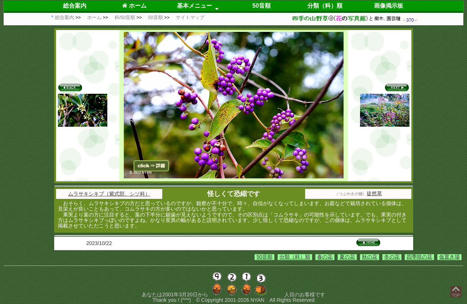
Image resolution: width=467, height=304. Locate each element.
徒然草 (374, 193)
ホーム (134, 6)
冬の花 (392, 257)
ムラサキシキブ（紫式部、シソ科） (109, 194)
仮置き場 (449, 257)
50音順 (261, 6)
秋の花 (369, 257)
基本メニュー (194, 6)
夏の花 (347, 257)
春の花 (325, 257)
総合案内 (74, 6)
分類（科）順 (324, 6)
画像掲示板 (388, 6)
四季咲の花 (419, 257)
